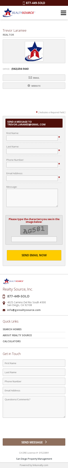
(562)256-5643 (20, 68)
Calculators (12, 341)
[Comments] (34, 407)
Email (34, 77)
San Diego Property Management (34, 458)
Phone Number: (15, 159)
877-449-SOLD (34, 3)
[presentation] (34, 429)
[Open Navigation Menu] (63, 12)
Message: (11, 186)
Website (34, 85)
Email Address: (14, 173)
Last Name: (12, 146)
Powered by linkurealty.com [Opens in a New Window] (34, 465)
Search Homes (12, 329)
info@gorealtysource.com (24, 310)
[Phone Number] (34, 381)
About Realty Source (17, 335)
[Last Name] (34, 372)
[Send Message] (34, 442)
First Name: (12, 133)
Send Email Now (34, 255)
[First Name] (34, 363)
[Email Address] (34, 390)
